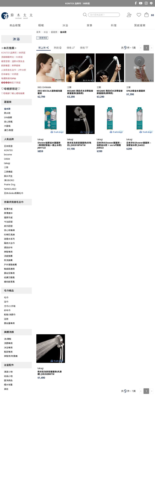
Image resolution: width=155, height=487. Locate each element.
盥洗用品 (8, 380)
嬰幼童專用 (9, 323)
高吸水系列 (9, 238)
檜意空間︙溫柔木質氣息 (13, 61)
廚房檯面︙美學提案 (10, 65)
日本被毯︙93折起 (9, 74)
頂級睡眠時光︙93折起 (12, 57)
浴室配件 (9, 365)
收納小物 (8, 376)
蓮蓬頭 (7, 102)
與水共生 (8, 176)
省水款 (7, 108)
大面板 (7, 125)
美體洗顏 (9, 332)
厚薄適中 (8, 213)
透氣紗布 (8, 247)
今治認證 (8, 221)
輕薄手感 (8, 208)
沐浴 (16, 39)
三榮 (6, 167)
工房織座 (8, 171)
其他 (6, 389)
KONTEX (8, 150)
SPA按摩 (8, 117)
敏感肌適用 (9, 268)
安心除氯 (8, 121)
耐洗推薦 (8, 260)
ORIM (7, 158)
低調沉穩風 (9, 277)
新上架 (43, 47)
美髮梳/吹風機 (11, 356)
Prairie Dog (9, 184)
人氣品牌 (9, 139)
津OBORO (9, 180)
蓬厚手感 (8, 217)
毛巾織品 (9, 290)
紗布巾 (7, 310)
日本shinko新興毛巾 (13, 193)
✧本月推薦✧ (9, 48)
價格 (71, 47)
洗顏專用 (8, 343)
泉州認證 (8, 226)
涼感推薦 (8, 255)
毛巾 (6, 297)
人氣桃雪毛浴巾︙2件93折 (13, 69)
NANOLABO (10, 188)
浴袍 (6, 318)
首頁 (38, 32)
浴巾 (6, 301)
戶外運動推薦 (10, 264)
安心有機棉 (9, 230)
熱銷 (57, 47)
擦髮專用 (8, 251)
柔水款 (7, 113)
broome (8, 154)
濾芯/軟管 (8, 130)
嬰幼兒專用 (9, 273)
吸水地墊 (8, 384)
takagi (7, 163)
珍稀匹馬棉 (9, 234)
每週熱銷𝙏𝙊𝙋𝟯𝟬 (8, 78)
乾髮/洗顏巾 (9, 314)
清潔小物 (8, 371)
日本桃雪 (8, 146)
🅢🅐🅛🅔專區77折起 (11, 82)
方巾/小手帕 (9, 306)
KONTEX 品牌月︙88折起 (77, 3)
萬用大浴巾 (9, 243)
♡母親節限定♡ (10, 89)
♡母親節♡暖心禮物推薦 (13, 93)
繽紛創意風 (9, 281)
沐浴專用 (8, 347)
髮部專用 (8, 351)
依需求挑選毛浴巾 (13, 202)
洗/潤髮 (7, 338)
